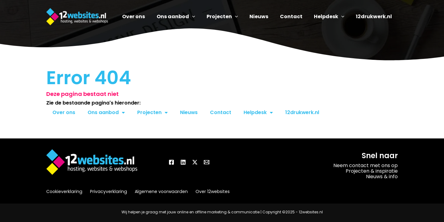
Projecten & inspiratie (372, 171)
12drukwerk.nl (303, 112)
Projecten (152, 112)
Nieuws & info (382, 176)
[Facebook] (171, 162)
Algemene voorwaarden (159, 191)
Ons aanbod (106, 112)
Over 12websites (210, 191)
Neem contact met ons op (365, 165)
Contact (221, 112)
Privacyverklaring (107, 191)
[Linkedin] (183, 162)
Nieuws (189, 112)
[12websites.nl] (77, 16)
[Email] (206, 162)
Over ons (63, 112)
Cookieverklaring (64, 191)
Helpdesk (258, 112)
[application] (205, 16)
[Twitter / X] (195, 162)
